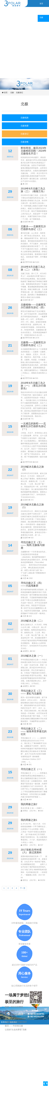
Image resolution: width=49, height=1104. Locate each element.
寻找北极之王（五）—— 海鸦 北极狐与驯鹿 (33, 545)
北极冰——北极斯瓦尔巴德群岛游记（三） (33, 228)
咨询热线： (35, 1011)
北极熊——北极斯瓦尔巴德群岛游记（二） (33, 344)
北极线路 (24, 118)
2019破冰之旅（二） (32, 620)
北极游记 (19, 92)
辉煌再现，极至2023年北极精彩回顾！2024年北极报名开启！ (33, 151)
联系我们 (4, 1022)
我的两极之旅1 (29, 820)
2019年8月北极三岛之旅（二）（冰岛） (33, 268)
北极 (12, 92)
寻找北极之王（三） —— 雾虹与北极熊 (32, 692)
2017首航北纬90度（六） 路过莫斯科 (31, 851)
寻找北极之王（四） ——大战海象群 (32, 584)
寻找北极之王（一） (32, 769)
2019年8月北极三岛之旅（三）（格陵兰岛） (33, 190)
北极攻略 (24, 142)
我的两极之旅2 (29, 804)
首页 (6, 92)
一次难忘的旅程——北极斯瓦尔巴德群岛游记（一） (33, 426)
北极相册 (24, 126)
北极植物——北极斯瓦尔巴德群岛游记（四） (33, 306)
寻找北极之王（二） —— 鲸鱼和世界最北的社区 (34, 731)
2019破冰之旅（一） (32, 655)
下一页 (22, 888)
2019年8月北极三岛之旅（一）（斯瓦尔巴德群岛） (33, 385)
